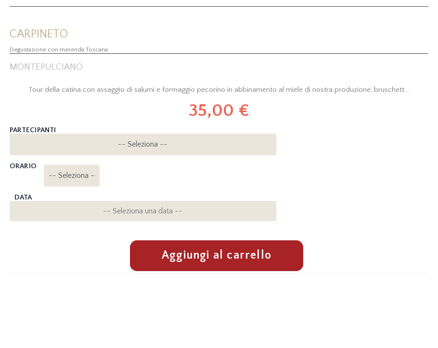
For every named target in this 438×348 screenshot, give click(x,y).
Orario (23, 166)
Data (23, 197)
